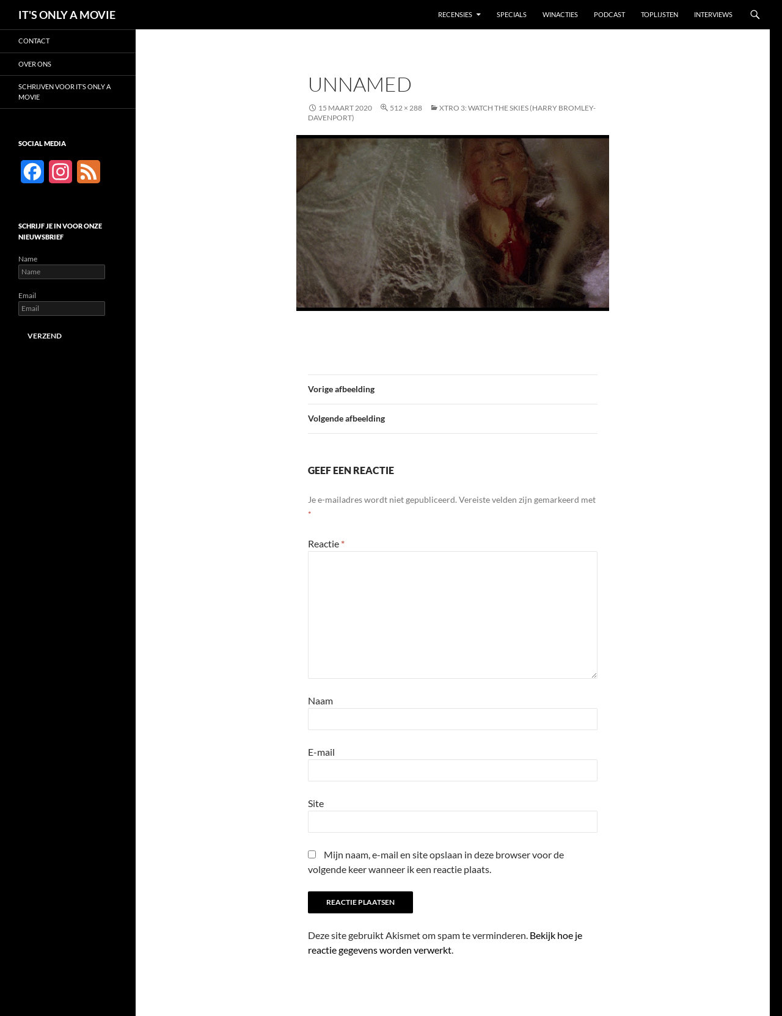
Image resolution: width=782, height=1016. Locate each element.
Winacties (560, 14)
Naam (320, 700)
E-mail (321, 752)
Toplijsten (659, 14)
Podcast (609, 14)
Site (316, 803)
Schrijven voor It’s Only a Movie (64, 91)
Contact (33, 41)
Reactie (326, 543)
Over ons (34, 64)
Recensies (455, 14)
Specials (512, 14)
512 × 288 (406, 107)
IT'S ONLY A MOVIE (66, 14)
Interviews (713, 14)
